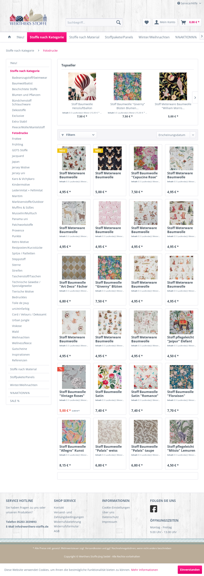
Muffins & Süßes (23, 207)
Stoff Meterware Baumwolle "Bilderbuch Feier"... (108, 339)
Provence (18, 230)
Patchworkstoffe (22, 225)
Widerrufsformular (66, 526)
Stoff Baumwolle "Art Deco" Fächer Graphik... (73, 284)
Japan (16, 161)
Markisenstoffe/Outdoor (28, 202)
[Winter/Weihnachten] (154, 37)
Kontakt (59, 507)
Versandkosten (93, 548)
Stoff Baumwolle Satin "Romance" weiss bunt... (144, 394)
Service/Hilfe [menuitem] (187, 3)
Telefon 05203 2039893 (21, 522)
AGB (56, 531)
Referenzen (19, 360)
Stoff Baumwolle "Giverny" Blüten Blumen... (127, 106)
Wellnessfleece (22, 343)
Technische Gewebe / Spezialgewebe (26, 284)
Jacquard (18, 156)
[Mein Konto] (165, 22)
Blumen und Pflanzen (26, 95)
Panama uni (20, 219)
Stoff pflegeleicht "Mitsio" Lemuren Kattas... (181, 448)
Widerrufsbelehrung (67, 522)
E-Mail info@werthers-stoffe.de (27, 526)
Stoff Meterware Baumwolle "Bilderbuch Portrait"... (72, 339)
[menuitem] (94, 22)
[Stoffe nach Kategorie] (47, 37)
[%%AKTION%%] (185, 37)
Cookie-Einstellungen (116, 507)
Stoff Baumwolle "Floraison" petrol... (180, 394)
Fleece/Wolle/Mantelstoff (28, 127)
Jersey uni (18, 173)
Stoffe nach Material (23, 369)
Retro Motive (20, 242)
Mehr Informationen (144, 570)
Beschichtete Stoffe (24, 89)
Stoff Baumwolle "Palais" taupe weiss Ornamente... (144, 448)
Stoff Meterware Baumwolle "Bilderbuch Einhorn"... (108, 230)
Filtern (68, 135)
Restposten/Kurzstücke (27, 247)
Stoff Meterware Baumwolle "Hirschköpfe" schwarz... (108, 175)
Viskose (17, 326)
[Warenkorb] (190, 22)
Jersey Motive (21, 167)
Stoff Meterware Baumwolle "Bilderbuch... (72, 175)
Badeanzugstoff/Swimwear (29, 77)
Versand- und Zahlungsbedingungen (69, 514)
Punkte (16, 236)
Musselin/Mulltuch (24, 213)
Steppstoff (18, 259)
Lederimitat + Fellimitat (27, 190)
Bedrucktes (19, 297)
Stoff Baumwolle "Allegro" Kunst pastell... (72, 448)
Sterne (16, 265)
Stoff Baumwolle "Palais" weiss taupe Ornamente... (108, 448)
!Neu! (13, 63)
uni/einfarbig (20, 309)
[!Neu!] (20, 37)
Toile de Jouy (20, 303)
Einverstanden (190, 569)
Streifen (17, 270)
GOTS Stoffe (20, 150)
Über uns (108, 512)
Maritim (17, 196)
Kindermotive (21, 184)
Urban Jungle (20, 320)
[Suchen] (118, 22)
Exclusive (18, 116)
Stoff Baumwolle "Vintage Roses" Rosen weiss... (72, 394)
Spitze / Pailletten (23, 253)
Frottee (16, 139)
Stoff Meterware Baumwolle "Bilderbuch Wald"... (144, 284)
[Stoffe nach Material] (84, 37)
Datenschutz (110, 517)
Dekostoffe (19, 110)
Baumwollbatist (22, 83)
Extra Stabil (19, 121)
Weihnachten (21, 337)
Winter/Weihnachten (24, 385)
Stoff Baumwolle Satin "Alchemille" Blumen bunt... (108, 394)
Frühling (17, 144)
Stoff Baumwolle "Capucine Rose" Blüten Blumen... (144, 175)
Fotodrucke (20, 133)
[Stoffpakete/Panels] (119, 37)
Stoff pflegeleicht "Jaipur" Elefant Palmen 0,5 (180, 339)
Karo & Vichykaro (23, 179)
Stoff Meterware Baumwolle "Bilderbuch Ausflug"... (144, 339)
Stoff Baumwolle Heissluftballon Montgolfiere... (82, 106)
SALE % (15, 401)
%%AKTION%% (20, 393)
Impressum (109, 522)
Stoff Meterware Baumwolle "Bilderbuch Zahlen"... (180, 284)
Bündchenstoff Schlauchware (21, 102)
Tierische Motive (23, 291)
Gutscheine (19, 349)
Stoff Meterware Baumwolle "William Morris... (173, 106)
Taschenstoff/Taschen (26, 276)
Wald (15, 331)
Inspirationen (21, 354)
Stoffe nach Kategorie (24, 71)
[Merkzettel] (146, 22)
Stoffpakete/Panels (22, 377)
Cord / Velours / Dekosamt (29, 314)
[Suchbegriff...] (94, 22)
